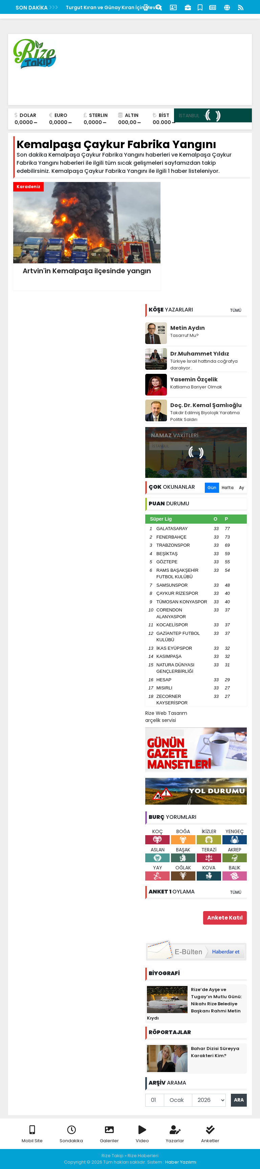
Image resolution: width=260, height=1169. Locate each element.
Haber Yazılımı (180, 1162)
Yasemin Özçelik (194, 379)
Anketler (210, 1134)
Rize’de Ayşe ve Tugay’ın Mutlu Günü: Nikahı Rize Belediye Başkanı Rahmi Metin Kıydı (194, 1003)
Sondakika (71, 1134)
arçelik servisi (160, 720)
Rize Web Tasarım (166, 713)
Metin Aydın (187, 328)
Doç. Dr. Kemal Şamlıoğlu (206, 405)
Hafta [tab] (228, 487)
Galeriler (109, 1134)
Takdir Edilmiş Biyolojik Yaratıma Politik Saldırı (205, 416)
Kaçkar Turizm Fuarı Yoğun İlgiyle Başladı (108, 7)
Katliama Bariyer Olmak (196, 387)
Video (142, 1134)
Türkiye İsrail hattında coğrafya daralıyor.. (204, 364)
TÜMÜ (235, 310)
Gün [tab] (212, 487)
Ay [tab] (241, 487)
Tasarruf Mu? (184, 335)
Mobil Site (32, 1134)
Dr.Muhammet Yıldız (199, 354)
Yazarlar (175, 1134)
